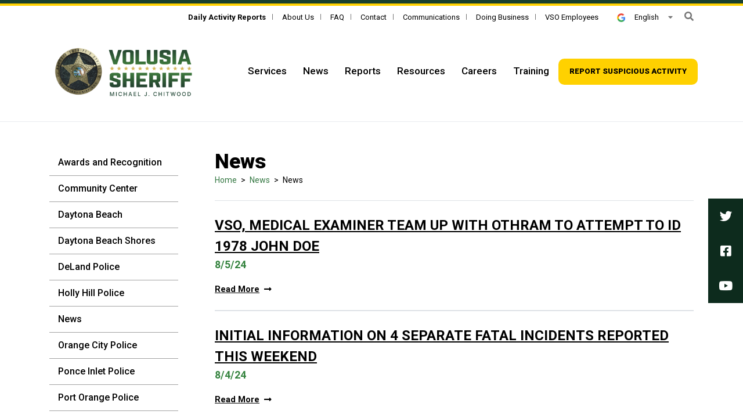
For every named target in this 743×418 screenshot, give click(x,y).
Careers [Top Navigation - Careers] (479, 71)
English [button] (638, 17)
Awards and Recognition (110, 162)
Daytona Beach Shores (107, 240)
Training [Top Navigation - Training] (531, 71)
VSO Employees (571, 17)
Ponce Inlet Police (96, 371)
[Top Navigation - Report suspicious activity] (628, 72)
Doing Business (502, 17)
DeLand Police (89, 266)
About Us (298, 17)
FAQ (337, 17)
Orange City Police (97, 345)
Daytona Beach (90, 214)
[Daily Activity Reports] (227, 17)
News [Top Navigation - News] (316, 71)
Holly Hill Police (91, 292)
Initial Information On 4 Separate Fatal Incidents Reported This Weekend (442, 346)
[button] (689, 16)
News (70, 319)
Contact (373, 17)
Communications (431, 17)
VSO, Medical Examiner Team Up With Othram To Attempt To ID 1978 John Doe (448, 235)
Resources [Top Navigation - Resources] (421, 71)
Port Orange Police (98, 397)
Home (226, 180)
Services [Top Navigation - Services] (267, 71)
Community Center (98, 188)
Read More (243, 289)
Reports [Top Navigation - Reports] (363, 71)
